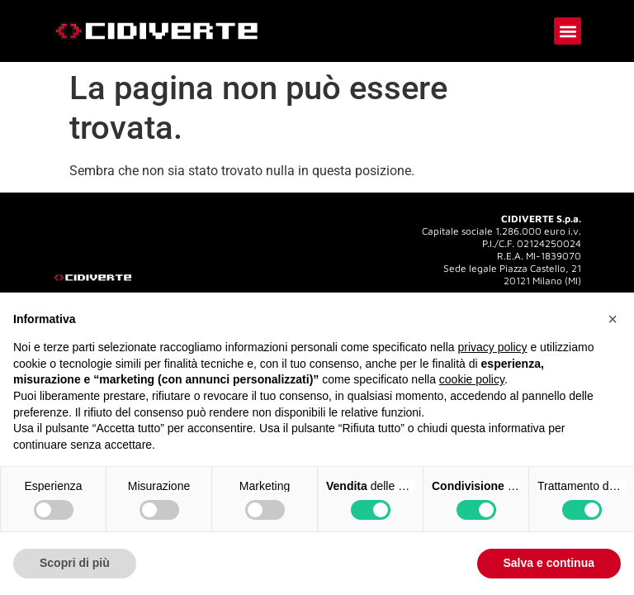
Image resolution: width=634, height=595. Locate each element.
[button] (567, 31)
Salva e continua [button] (549, 562)
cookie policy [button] (471, 379)
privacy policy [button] (493, 347)
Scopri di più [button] (75, 562)
